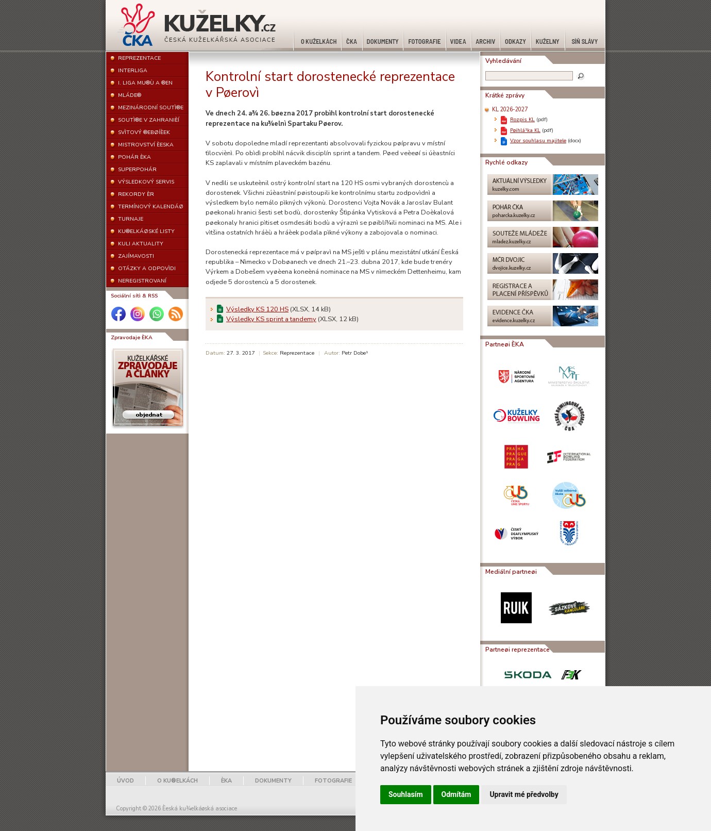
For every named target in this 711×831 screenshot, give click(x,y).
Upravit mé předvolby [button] (523, 794)
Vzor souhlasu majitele (538, 140)
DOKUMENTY (273, 781)
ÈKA (226, 781)
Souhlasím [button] (405, 794)
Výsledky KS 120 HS (257, 309)
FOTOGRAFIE (333, 781)
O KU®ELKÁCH (177, 781)
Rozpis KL (522, 119)
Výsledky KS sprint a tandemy (271, 319)
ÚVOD (125, 781)
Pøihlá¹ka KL (525, 130)
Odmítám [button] (456, 794)
